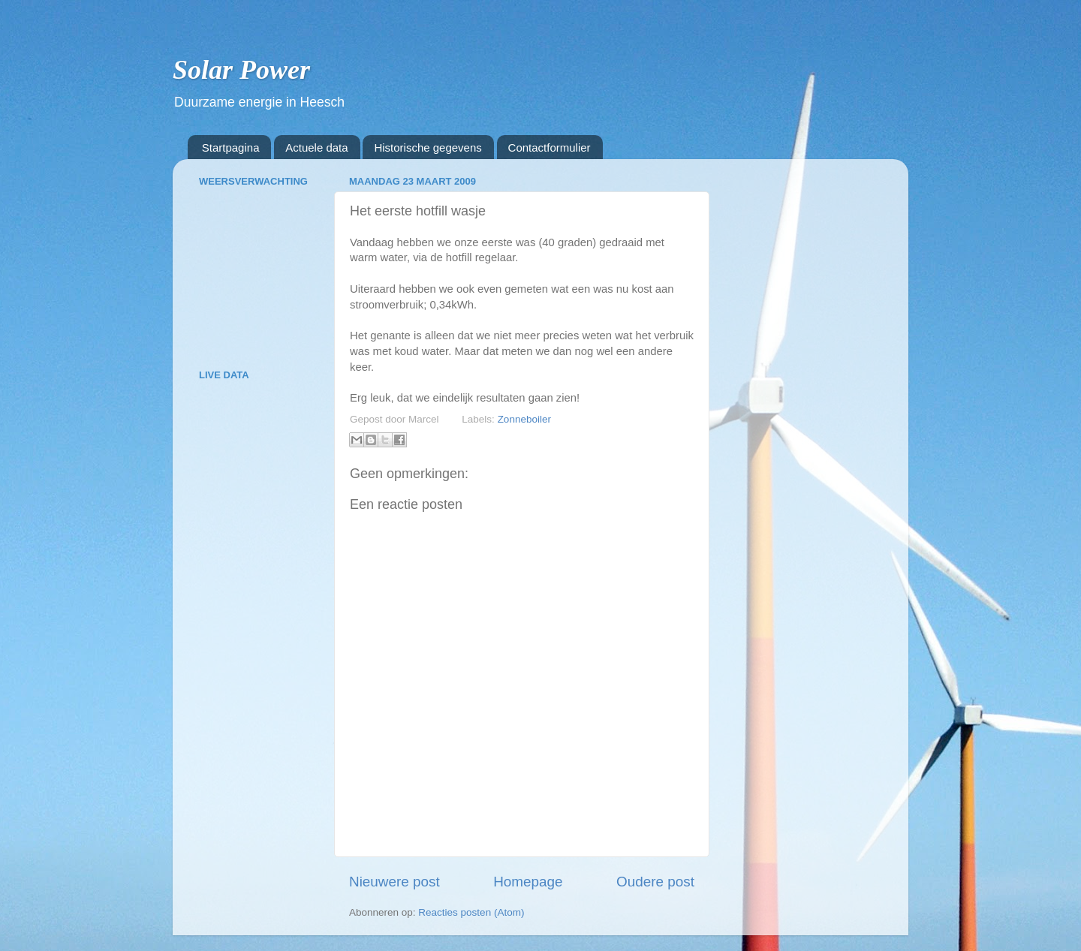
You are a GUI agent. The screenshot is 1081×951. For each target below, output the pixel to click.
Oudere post (655, 881)
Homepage (527, 881)
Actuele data (316, 147)
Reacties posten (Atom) (471, 912)
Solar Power (241, 70)
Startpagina (231, 147)
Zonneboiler (524, 419)
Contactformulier (549, 147)
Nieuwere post (394, 881)
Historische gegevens (427, 147)
